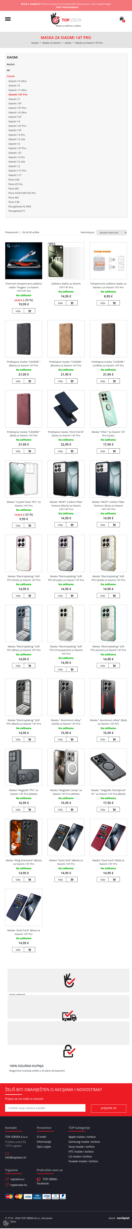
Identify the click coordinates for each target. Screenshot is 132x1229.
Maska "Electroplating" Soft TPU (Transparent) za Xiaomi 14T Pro (66, 650)
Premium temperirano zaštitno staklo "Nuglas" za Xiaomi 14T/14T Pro (23, 287)
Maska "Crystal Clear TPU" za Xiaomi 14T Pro (24, 503)
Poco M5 (13, 188)
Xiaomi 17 (14, 99)
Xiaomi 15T (14, 116)
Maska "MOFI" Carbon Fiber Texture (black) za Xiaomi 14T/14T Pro (66, 505)
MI (8, 70)
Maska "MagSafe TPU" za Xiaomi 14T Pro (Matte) (23, 791)
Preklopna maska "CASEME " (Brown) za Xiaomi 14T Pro (66, 363)
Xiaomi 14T (14, 103)
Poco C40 (13, 202)
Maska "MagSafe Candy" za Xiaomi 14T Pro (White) (66, 791)
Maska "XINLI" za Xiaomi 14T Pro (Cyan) (108, 433)
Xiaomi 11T (14, 175)
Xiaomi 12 (14, 166)
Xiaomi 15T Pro (17, 107)
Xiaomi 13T (14, 130)
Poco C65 (13, 179)
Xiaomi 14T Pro (17, 94)
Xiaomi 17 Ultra (17, 90)
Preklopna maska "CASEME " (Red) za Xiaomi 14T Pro (23, 433)
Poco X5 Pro (15, 184)
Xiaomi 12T (14, 152)
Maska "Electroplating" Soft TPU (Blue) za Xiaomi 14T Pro (24, 648)
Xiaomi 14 (14, 121)
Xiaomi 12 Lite (16, 161)
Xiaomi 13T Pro (17, 125)
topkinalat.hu (18, 1185)
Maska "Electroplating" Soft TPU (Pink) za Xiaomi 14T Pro (24, 578)
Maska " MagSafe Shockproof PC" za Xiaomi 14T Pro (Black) (108, 791)
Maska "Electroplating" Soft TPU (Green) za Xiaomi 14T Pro (108, 648)
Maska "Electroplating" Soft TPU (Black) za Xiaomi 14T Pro (23, 721)
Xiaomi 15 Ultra (17, 81)
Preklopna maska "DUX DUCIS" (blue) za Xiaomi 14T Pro (66, 433)
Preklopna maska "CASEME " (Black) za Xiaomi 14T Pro (23, 363)
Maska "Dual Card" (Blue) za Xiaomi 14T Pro (23, 932)
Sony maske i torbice (82, 1147)
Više (18, 311)
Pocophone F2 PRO (19, 206)
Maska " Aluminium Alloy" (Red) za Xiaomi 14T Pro (108, 721)
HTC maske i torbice (81, 1151)
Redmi (11, 64)
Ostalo (11, 76)
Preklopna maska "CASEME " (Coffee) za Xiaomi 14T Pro (108, 363)
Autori (118, 1218)
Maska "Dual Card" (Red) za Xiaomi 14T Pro (108, 862)
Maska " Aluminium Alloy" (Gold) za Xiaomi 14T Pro (66, 721)
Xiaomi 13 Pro (16, 134)
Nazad (34, 42)
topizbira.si (17, 1179)
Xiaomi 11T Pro (17, 170)
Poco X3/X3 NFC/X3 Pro (22, 193)
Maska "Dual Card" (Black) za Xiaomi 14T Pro (66, 862)
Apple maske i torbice (82, 1137)
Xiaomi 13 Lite (16, 139)
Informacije (44, 1142)
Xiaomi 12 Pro (16, 157)
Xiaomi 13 (14, 143)
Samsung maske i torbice (84, 1142)
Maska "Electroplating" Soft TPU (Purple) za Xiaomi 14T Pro (66, 578)
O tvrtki (41, 1137)
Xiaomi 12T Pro (17, 148)
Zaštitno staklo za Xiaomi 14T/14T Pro (66, 285)
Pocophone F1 (16, 211)
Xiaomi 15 (14, 85)
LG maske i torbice (80, 1156)
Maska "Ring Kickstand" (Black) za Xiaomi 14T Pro (24, 862)
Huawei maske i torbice (83, 1161)
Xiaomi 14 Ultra (17, 112)
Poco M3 (13, 197)
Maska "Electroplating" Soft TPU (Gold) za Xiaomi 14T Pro (108, 578)
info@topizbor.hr (15, 1157)
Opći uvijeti (44, 1147)
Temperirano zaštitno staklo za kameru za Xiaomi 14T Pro (108, 285)
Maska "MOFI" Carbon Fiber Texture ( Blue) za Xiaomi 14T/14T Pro (108, 505)
